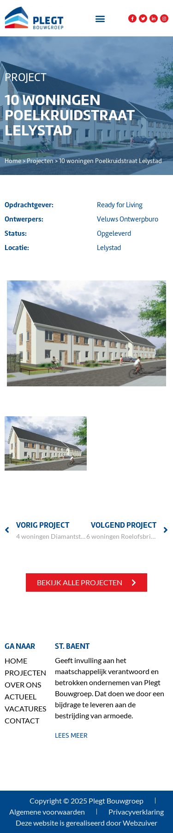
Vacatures (25, 708)
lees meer (71, 735)
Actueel (20, 696)
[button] (100, 18)
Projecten (40, 161)
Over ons (23, 684)
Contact (22, 720)
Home (13, 161)
